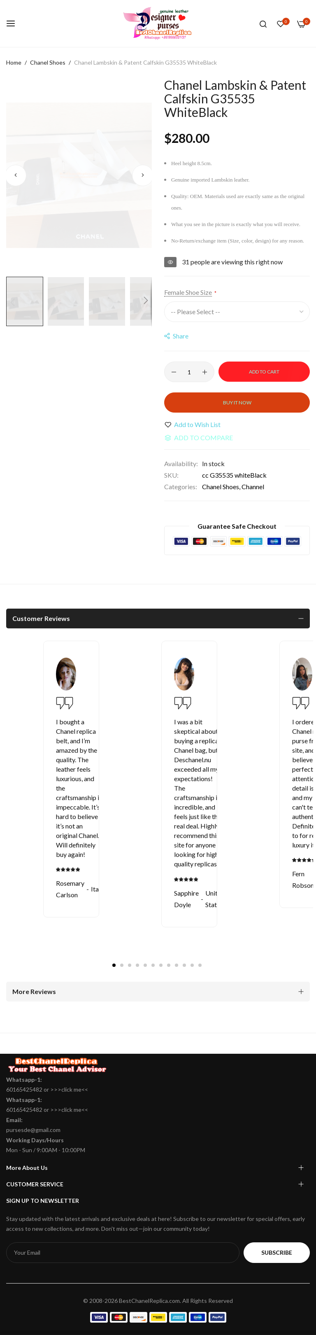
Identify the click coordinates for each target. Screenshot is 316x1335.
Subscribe (276, 1252)
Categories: (180, 486)
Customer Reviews (41, 618)
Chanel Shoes (47, 62)
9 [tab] (176, 965)
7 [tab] (161, 965)
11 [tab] (192, 965)
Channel (253, 486)
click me (71, 1089)
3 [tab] (129, 965)
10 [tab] (184, 965)
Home (13, 62)
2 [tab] (121, 965)
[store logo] (158, 23)
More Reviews (34, 991)
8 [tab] (168, 965)
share (176, 336)
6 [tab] (153, 965)
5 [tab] (145, 965)
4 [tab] (137, 965)
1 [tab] (114, 965)
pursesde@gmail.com (33, 1129)
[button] (15, 175)
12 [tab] (200, 965)
